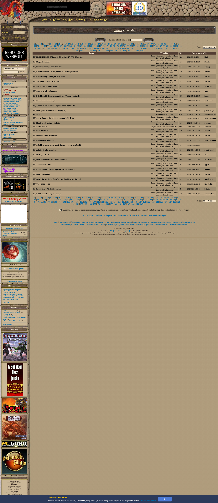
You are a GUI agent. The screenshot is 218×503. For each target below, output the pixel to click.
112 (106, 48)
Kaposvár (36, 114)
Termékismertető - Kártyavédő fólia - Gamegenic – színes (13, 298)
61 (75, 46)
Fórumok (7, 136)
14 (69, 44)
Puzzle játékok (9, 106)
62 (78, 46)
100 (55, 48)
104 (72, 48)
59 (68, 46)
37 (145, 44)
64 (85, 46)
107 (85, 48)
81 (141, 46)
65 (88, 46)
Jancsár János (210, 194)
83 (147, 46)
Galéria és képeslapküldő (115, 225)
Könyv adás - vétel (10, 311)
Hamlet (207, 169)
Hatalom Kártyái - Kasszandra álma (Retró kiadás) (10, 233)
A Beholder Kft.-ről (161, 225)
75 (121, 46)
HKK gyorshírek (42, 155)
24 (102, 44)
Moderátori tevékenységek (153, 215)
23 (99, 44)
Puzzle (107, 222)
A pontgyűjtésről (9, 92)
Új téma (100, 40)
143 (128, 51)
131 (77, 51)
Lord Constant (210, 118)
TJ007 (207, 145)
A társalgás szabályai (92, 215)
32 (129, 44)
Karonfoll (208, 127)
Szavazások (8, 137)
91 (174, 46)
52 (45, 46)
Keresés (148, 40)
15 (72, 44)
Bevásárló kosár (9, 141)
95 (39, 48)
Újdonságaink (8, 83)
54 (51, 46)
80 (137, 46)
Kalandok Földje (88, 222)
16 (76, 44)
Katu (206, 91)
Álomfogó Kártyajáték (141, 222)
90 (171, 46)
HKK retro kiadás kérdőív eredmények (51, 160)
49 (35, 46)
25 (105, 44)
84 (151, 46)
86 (157, 46)
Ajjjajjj (207, 67)
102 (64, 48)
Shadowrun (65, 225)
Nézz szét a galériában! (14, 281)
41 (158, 44)
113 (111, 48)
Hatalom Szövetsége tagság (46, 135)
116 (123, 48)
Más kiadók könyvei (10, 100)
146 (141, 51)
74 (118, 46)
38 (148, 44)
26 (109, 44)
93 (181, 46)
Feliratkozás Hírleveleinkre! (13, 150)
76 (124, 46)
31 (125, 44)
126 (165, 48)
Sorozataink (8, 121)
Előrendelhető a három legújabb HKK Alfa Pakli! (55, 169)
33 (132, 44)
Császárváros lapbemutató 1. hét (48, 67)
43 (165, 44)
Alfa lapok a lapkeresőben (46, 150)
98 (48, 48)
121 (144, 48)
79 (134, 46)
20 (89, 44)
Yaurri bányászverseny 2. (46, 101)
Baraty (207, 62)
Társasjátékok (8, 110)
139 (111, 51)
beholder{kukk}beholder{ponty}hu (119, 231)
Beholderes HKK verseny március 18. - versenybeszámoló (58, 145)
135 (94, 51)
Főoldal (55, 222)
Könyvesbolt (177, 222)
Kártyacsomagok (9, 101)
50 (38, 46)
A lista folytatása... (8, 303)
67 (95, 46)
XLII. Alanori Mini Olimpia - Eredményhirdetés (55, 118)
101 (60, 48)
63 (81, 46)
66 (91, 46)
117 (127, 48)
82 (144, 46)
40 (155, 44)
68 (98, 46)
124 (157, 48)
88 (164, 46)
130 (73, 51)
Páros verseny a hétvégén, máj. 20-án (50, 76)
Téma (91, 53)
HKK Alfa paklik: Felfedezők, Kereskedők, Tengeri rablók (58, 179)
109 (94, 48)
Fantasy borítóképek (11, 128)
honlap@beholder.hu (14, 483)
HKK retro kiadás (43, 174)
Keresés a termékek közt (12, 113)
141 (120, 51)
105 (77, 48)
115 (119, 48)
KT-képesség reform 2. (45, 140)
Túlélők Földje (64, 222)
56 (58, 46)
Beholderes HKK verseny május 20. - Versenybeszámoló (57, 72)
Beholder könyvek (10, 98)
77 (128, 46)
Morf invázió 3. (42, 130)
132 (81, 51)
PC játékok (8, 108)
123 (153, 48)
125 (161, 48)
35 (138, 44)
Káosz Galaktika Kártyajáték (161, 222)
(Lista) (18, 98)
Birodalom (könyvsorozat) (12, 289)
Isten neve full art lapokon (46, 91)
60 (71, 46)
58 (65, 46)
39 (152, 44)
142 (124, 51)
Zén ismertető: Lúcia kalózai (47, 86)
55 (55, 46)
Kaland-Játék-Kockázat (12, 312)
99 (52, 48)
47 (178, 44)
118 (131, 48)
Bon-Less (208, 160)
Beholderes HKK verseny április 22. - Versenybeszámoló (58, 96)
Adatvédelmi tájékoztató (178, 225)
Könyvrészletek (9, 124)
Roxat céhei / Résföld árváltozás (48, 189)
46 (175, 44)
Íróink (6, 119)
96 (42, 48)
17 (79, 44)
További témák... (8, 324)
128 (174, 48)
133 (85, 51)
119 (136, 48)
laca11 (207, 96)
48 (182, 44)
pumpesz (208, 123)
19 (85, 44)
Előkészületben (9, 85)
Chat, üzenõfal (9, 117)
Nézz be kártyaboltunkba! (14, 228)
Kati (206, 57)
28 (115, 44)
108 (90, 48)
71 (108, 46)
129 (178, 48)
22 (95, 44)
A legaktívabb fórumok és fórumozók (121, 215)
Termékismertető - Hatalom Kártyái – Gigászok (12, 291)
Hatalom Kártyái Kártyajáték (121, 222)
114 (115, 48)
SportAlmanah (210, 114)
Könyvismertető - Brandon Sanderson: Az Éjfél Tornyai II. (13, 295)
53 (48, 46)
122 (148, 48)
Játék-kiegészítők (9, 105)
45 (172, 44)
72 (111, 46)
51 (42, 46)
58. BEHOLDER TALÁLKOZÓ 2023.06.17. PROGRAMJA (59, 57)
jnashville (208, 86)
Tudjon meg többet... (148, 501)
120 (140, 48)
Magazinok (8, 103)
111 (102, 48)
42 (162, 44)
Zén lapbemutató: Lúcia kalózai (48, 81)
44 (168, 44)
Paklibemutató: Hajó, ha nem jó (48, 194)
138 (107, 51)
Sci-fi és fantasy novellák (134, 225)
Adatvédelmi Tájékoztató (9, 170)
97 (45, 48)
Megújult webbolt (10, 316)
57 (61, 46)
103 (68, 48)
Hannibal (7, 314)
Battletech (74, 225)
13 (66, 44)
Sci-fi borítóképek (10, 130)
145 (137, 51)
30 (122, 44)
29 (119, 44)
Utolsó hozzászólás (199, 53)
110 (98, 48)
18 (82, 44)
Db (180, 53)
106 (81, 48)
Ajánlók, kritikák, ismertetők (13, 122)
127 (170, 48)
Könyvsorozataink (92, 225)
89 (167, 46)
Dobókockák (8, 111)
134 (90, 51)
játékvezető (209, 101)
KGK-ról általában (40, 127)
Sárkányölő (99, 222)
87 (161, 46)
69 (101, 46)
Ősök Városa (75, 222)
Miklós (207, 72)
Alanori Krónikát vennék (12, 321)
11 (59, 44)
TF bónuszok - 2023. (44, 164)
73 (114, 46)
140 (115, 51)
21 (92, 44)
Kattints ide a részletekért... (14, 201)
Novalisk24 (209, 184)
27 (112, 44)
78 (131, 46)
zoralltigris (209, 179)
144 (133, 51)
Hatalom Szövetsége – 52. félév (48, 123)
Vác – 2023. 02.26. (43, 184)
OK (165, 499)
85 (154, 46)
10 (56, 44)
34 (135, 44)
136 (98, 51)
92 (177, 46)
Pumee (207, 130)
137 (102, 51)
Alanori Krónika (189, 222)
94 (35, 48)
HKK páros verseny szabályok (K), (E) (51, 111)
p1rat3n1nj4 (209, 111)
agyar (207, 164)
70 (104, 46)
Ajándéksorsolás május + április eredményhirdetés (55, 106)
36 (142, 44)
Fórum (118, 30)
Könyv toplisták (9, 134)
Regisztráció (148, 225)
